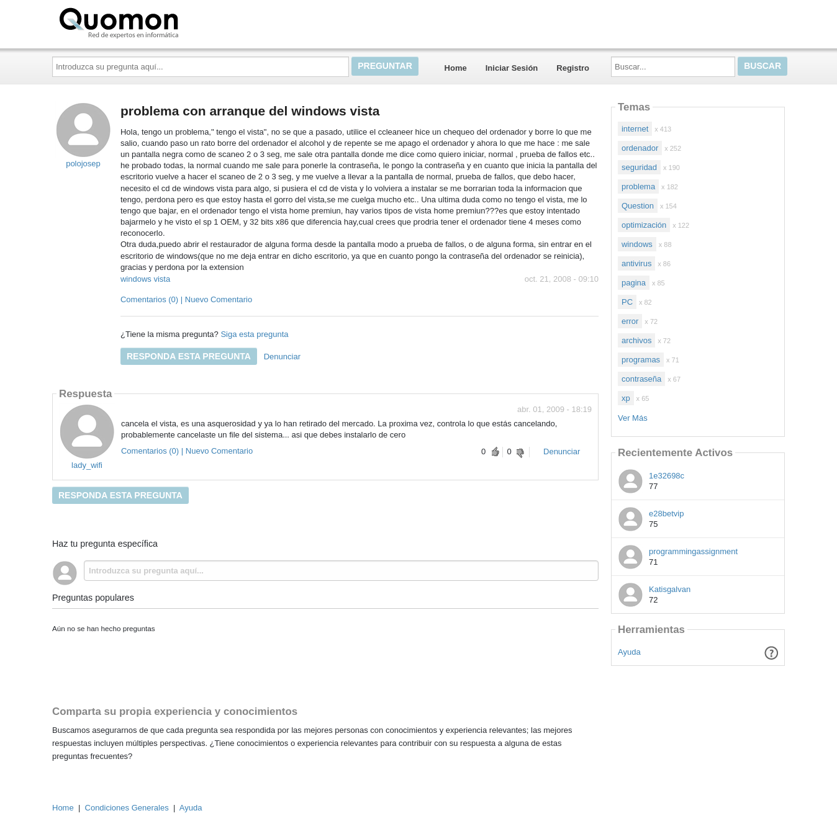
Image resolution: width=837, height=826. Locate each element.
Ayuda (629, 652)
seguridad (639, 167)
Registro (572, 68)
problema (638, 186)
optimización (644, 225)
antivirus (636, 263)
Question (638, 205)
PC (627, 302)
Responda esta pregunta (189, 356)
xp (626, 398)
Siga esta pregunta (254, 334)
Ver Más (633, 418)
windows (637, 244)
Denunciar (282, 356)
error (630, 321)
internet (635, 128)
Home (456, 68)
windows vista (145, 279)
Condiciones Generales (127, 807)
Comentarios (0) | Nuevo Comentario (186, 299)
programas (641, 359)
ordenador (640, 148)
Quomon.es (158, 22)
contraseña (641, 379)
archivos (636, 340)
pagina (634, 282)
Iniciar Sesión (512, 68)
